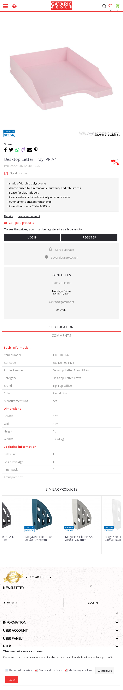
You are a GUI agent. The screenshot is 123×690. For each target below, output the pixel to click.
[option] (61, 78)
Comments (61, 335)
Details (8, 216)
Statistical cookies (50, 670)
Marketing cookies (80, 670)
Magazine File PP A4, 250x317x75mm (39, 538)
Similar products (61, 489)
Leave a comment (29, 216)
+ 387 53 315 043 (61, 283)
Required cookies (20, 670)
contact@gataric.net (61, 302)
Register (89, 237)
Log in (32, 237)
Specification (61, 327)
